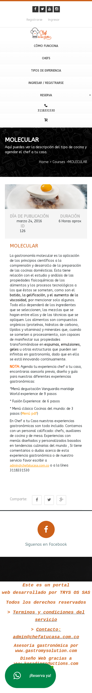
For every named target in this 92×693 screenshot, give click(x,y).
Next (84, 533)
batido (15, 295)
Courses (59, 162)
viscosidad (18, 300)
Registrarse (34, 19)
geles (14, 349)
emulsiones (70, 344)
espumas (51, 344)
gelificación (35, 295)
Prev (8, 533)
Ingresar (54, 19)
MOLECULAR (24, 246)
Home (44, 162)
